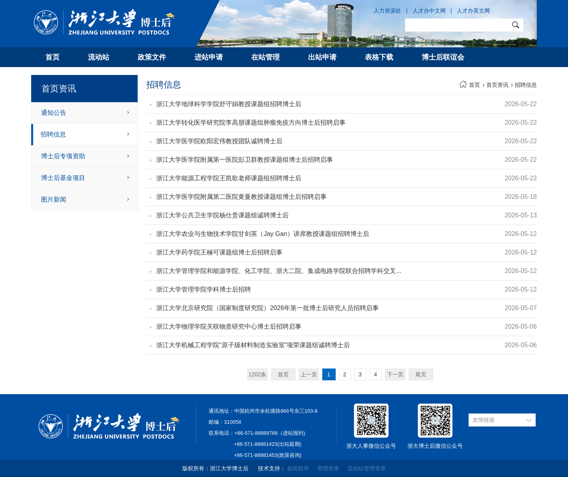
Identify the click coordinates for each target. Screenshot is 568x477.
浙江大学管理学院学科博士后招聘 (203, 289)
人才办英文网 (473, 10)
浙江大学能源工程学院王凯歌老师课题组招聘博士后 (228, 178)
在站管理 (265, 57)
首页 (52, 57)
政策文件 (152, 57)
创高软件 (298, 468)
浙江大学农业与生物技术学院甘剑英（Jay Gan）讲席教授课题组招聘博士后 (262, 233)
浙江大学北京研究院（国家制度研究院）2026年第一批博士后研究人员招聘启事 (267, 308)
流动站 (98, 57)
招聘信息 (53, 134)
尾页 (420, 374)
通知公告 (53, 112)
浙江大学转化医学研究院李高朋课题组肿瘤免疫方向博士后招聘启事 (251, 122)
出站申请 (322, 57)
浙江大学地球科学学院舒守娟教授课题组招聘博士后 (228, 104)
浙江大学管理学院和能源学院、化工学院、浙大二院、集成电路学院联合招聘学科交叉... (278, 270)
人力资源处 (387, 10)
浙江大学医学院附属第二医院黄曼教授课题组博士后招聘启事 (241, 196)
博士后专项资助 (63, 156)
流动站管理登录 (366, 468)
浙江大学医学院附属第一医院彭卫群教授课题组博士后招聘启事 (244, 159)
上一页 (309, 374)
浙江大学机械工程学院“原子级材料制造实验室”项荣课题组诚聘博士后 (253, 345)
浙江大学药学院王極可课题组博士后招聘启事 (219, 252)
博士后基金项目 (63, 177)
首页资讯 (497, 85)
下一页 (395, 374)
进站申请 (208, 57)
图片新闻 (53, 199)
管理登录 (328, 468)
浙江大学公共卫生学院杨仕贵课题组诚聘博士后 (222, 215)
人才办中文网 (429, 10)
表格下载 (379, 57)
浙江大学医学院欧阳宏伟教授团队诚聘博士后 (219, 141)
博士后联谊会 (443, 57)
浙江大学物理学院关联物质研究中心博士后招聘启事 (228, 326)
